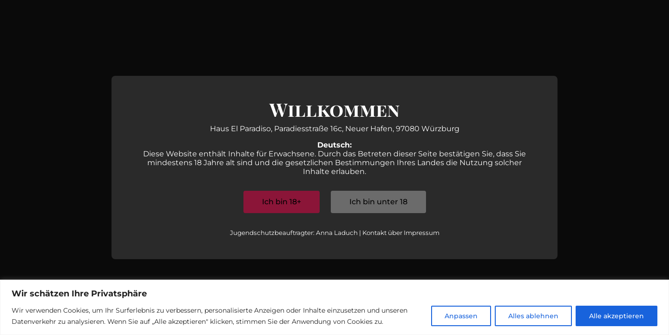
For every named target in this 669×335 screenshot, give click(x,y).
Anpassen (461, 316)
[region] (334, 307)
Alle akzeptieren (616, 316)
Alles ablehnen (533, 316)
